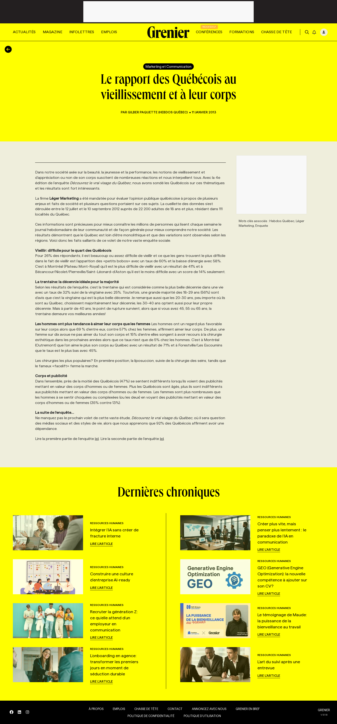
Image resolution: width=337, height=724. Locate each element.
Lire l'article (101, 544)
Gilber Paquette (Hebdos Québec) (158, 112)
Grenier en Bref (246, 708)
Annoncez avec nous (207, 708)
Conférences (209, 32)
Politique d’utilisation (200, 715)
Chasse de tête (276, 32)
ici (97, 439)
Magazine (52, 32)
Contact (173, 708)
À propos (94, 708)
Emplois (109, 32)
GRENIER (324, 710)
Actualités (24, 32)
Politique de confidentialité (149, 715)
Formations (241, 32)
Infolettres (81, 32)
